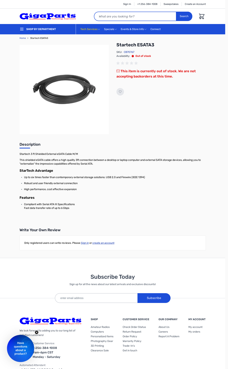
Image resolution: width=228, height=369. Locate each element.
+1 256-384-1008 (147, 4)
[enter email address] (96, 298)
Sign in (85, 243)
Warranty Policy (132, 341)
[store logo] (48, 16)
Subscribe (154, 298)
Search (184, 16)
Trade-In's (129, 345)
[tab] (30, 145)
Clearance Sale (100, 350)
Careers (163, 331)
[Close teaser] (37, 332)
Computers (97, 331)
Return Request (132, 331)
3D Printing (97, 345)
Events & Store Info (132, 29)
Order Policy (130, 336)
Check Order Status (134, 327)
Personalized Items (102, 336)
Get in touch (130, 350)
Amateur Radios (100, 327)
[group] (127, 63)
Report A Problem (169, 336)
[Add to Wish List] (120, 92)
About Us (164, 327)
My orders (194, 331)
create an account (103, 243)
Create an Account (195, 4)
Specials (109, 29)
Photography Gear (102, 341)
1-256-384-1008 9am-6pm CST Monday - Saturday (46, 352)
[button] (20, 348)
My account (195, 327)
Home (23, 38)
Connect (156, 29)
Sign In (127, 4)
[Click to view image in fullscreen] (64, 89)
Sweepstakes (171, 4)
